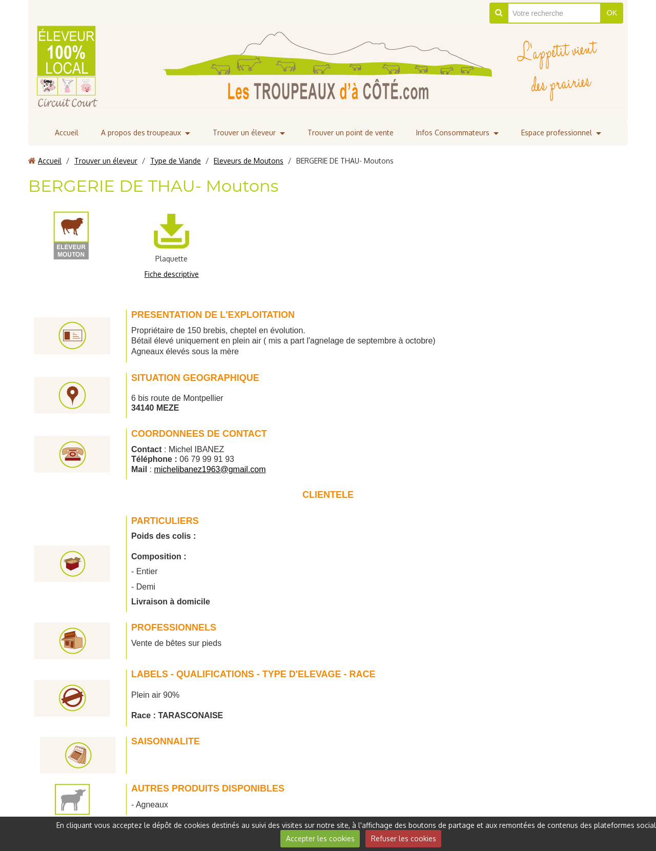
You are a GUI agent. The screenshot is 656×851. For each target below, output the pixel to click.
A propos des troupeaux (141, 132)
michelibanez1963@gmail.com (209, 469)
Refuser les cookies (403, 838)
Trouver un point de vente (351, 132)
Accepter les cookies (320, 838)
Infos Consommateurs (452, 132)
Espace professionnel (556, 132)
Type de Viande (175, 160)
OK (612, 13)
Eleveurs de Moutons (248, 160)
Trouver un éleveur (244, 132)
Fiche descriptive (172, 274)
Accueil (66, 132)
